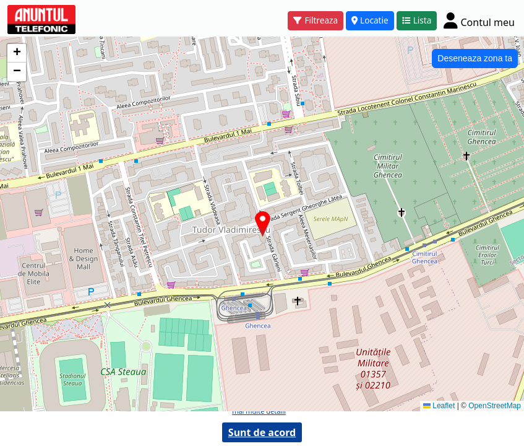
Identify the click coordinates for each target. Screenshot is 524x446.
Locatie (370, 20)
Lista (417, 20)
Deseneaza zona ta (474, 58)
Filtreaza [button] (315, 20)
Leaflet (439, 405)
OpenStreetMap (494, 405)
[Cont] (479, 20)
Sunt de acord (262, 432)
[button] (262, 224)
